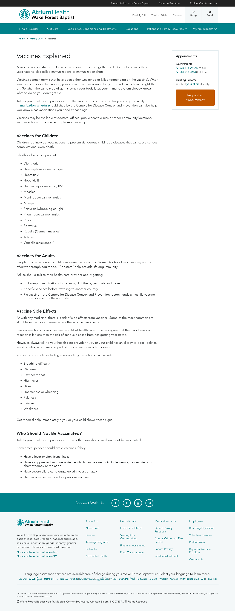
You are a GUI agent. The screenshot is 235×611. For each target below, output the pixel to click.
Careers (177, 15)
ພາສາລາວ (123, 579)
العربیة (31, 579)
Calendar (91, 549)
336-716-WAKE (189, 68)
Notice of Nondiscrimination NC (37, 552)
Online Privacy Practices (163, 529)
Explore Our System (201, 3)
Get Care (52, 28)
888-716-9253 (188, 72)
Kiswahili (174, 579)
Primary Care (36, 38)
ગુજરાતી (74, 579)
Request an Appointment (195, 97)
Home (21, 38)
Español (23, 579)
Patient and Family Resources (165, 28)
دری (56, 579)
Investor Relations (131, 528)
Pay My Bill (139, 15)
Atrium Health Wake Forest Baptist (130, 3)
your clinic (193, 84)
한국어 (113, 579)
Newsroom (92, 528)
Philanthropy (197, 542)
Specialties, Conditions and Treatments (92, 28)
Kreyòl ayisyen (86, 579)
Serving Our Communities (128, 536)
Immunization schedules (34, 105)
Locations (132, 28)
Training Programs (97, 542)
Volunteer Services (200, 535)
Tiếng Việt (211, 579)
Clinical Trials (159, 15)
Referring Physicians (201, 528)
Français (64, 579)
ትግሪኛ (182, 579)
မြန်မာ (39, 579)
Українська (193, 579)
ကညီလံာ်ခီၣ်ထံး (102, 579)
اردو (203, 579)
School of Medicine (169, 3)
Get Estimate (128, 521)
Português (142, 579)
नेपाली (132, 579)
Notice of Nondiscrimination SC (37, 556)
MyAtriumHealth (203, 28)
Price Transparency (132, 552)
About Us (92, 521)
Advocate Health (96, 556)
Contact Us (196, 559)
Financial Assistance (132, 545)
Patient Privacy (164, 549)
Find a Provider (28, 28)
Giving (193, 14)
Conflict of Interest (166, 556)
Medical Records (165, 521)
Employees (196, 521)
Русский (163, 579)
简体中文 (48, 579)
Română (153, 579)
